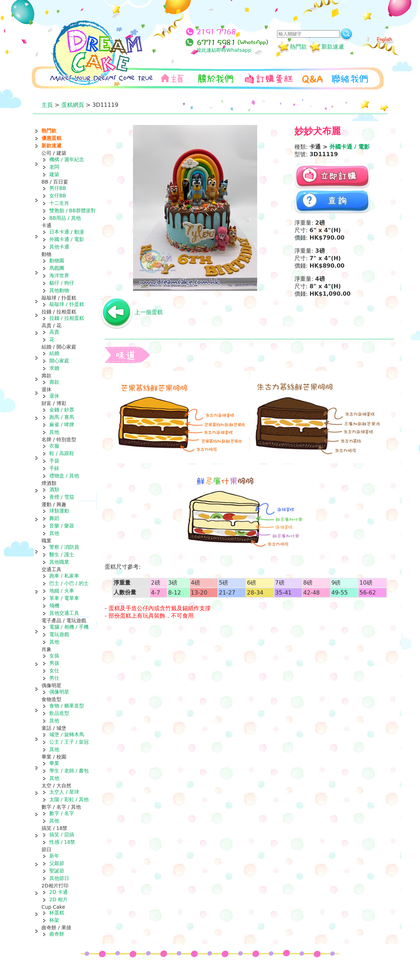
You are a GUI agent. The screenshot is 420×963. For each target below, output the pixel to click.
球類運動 (59, 511)
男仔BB (57, 188)
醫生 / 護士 (61, 554)
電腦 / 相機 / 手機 (69, 627)
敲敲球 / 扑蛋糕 (66, 304)
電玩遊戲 (59, 634)
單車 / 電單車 (64, 598)
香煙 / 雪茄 (61, 497)
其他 (54, 432)
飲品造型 (59, 713)
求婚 (54, 368)
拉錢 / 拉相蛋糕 (66, 318)
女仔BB (57, 195)
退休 (54, 396)
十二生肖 (59, 203)
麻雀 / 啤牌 (61, 424)
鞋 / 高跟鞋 (61, 453)
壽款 (54, 382)
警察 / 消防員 (64, 547)
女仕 (54, 670)
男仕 (54, 678)
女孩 (54, 655)
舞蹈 (54, 518)
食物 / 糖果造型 (66, 705)
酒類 (54, 489)
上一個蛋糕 (148, 312)
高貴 (54, 332)
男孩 (54, 663)
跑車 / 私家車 (64, 576)
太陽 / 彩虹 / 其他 (69, 799)
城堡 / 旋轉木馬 (66, 734)
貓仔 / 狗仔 (61, 283)
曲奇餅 (56, 934)
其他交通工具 (64, 613)
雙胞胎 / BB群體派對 (72, 210)
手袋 (54, 461)
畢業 (54, 763)
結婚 (54, 353)
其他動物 (59, 290)
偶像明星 (59, 692)
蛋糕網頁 (72, 105)
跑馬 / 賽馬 (61, 417)
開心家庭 (59, 360)
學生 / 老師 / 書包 (69, 770)
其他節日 (59, 878)
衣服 (54, 446)
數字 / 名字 (61, 813)
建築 (54, 174)
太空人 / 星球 (64, 792)
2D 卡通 (58, 892)
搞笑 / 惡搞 (61, 834)
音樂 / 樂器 (61, 526)
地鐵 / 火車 (61, 590)
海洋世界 (59, 275)
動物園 (56, 260)
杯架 (54, 920)
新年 (54, 856)
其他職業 (59, 562)
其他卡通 (59, 247)
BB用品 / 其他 (65, 218)
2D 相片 (58, 899)
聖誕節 (56, 871)
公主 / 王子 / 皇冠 (69, 742)
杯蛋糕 (56, 912)
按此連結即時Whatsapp (224, 50)
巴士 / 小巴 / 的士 (69, 583)
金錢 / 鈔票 (61, 409)
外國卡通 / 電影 (66, 239)
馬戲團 (56, 268)
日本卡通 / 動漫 (66, 232)
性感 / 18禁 (62, 842)
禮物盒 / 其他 (64, 475)
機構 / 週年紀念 (66, 159)
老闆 (54, 167)
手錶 (54, 468)
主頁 (47, 105)
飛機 (54, 605)
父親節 (56, 863)
